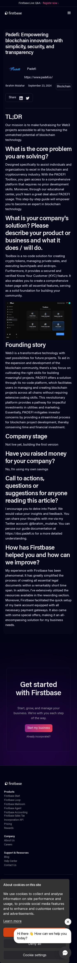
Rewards (9, 828)
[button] (69, 13)
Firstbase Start (12, 796)
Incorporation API (13, 820)
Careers (8, 845)
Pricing (8, 824)
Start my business (38, 728)
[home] (13, 13)
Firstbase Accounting (16, 812)
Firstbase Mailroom (14, 804)
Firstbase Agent (12, 808)
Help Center (10, 861)
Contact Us (10, 865)
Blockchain (64, 86)
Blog (6, 857)
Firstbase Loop (12, 800)
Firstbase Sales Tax (14, 816)
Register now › (51, 3)
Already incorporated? (38, 737)
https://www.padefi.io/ (38, 77)
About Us (9, 840)
